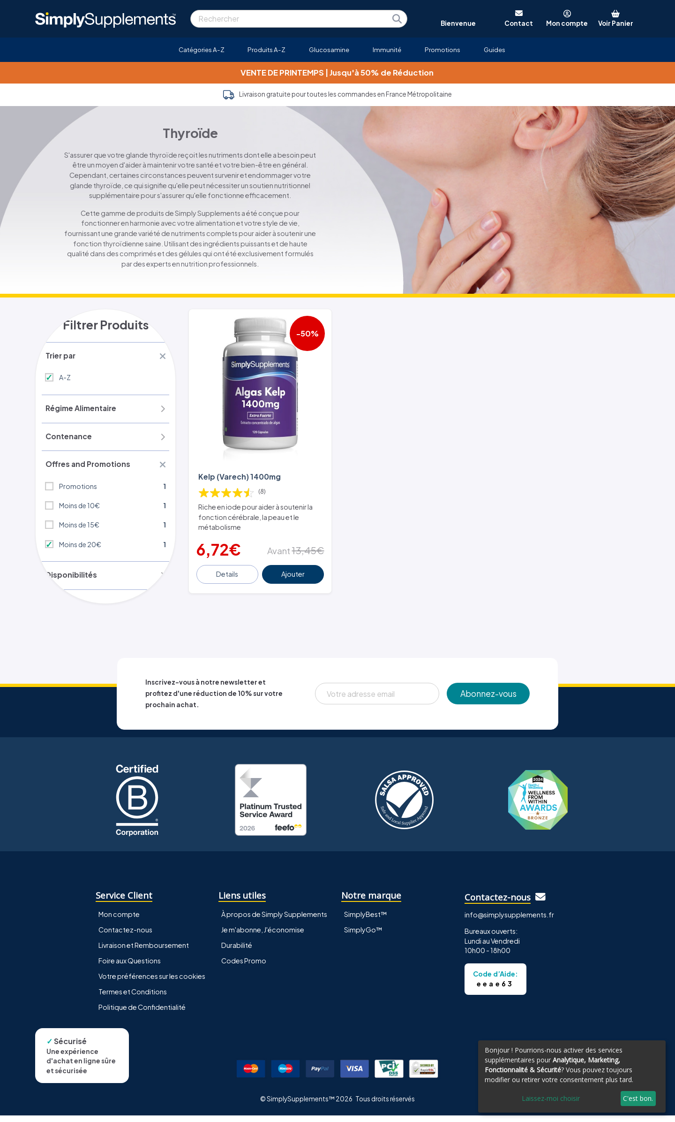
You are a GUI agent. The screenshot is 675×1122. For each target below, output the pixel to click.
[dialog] (572, 1076)
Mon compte (119, 921)
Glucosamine (329, 49)
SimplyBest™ (365, 921)
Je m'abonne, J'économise (262, 936)
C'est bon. (638, 1098)
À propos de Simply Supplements (274, 921)
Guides (494, 49)
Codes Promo (243, 967)
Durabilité (236, 952)
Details (228, 567)
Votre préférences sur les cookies (151, 983)
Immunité (387, 49)
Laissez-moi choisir (551, 1098)
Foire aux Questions (129, 967)
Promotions (442, 49)
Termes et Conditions (132, 998)
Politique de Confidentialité (142, 1014)
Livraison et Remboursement (143, 952)
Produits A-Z (266, 49)
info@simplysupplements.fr (509, 921)
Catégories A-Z (202, 49)
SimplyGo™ (363, 936)
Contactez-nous (125, 936)
